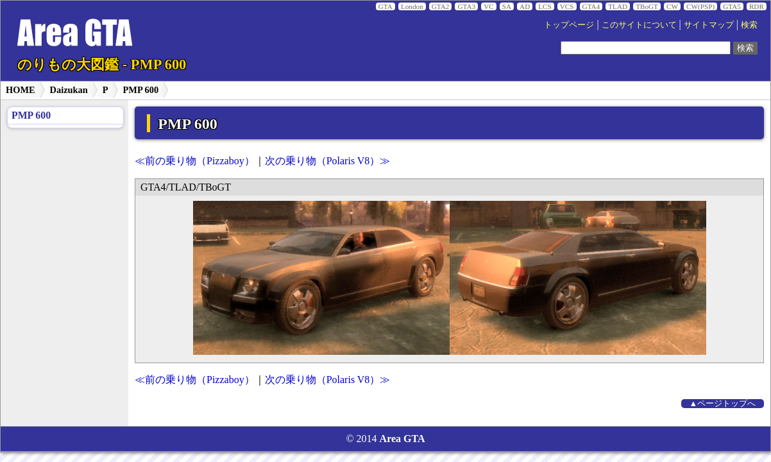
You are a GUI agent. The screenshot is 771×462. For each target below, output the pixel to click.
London (412, 6)
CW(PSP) (700, 6)
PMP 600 (141, 90)
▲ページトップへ (723, 403)
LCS (545, 6)
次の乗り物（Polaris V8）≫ (328, 160)
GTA (385, 6)
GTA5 (732, 6)
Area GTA (402, 438)
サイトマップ (709, 25)
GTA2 (441, 6)
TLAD (617, 6)
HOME (20, 90)
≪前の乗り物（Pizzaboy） (195, 160)
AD (525, 6)
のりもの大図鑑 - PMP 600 (101, 64)
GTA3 (466, 6)
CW (672, 6)
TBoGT (647, 6)
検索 (749, 25)
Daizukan (69, 90)
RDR (756, 6)
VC (489, 6)
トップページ (569, 25)
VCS (567, 6)
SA (506, 6)
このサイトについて (639, 25)
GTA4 (591, 6)
